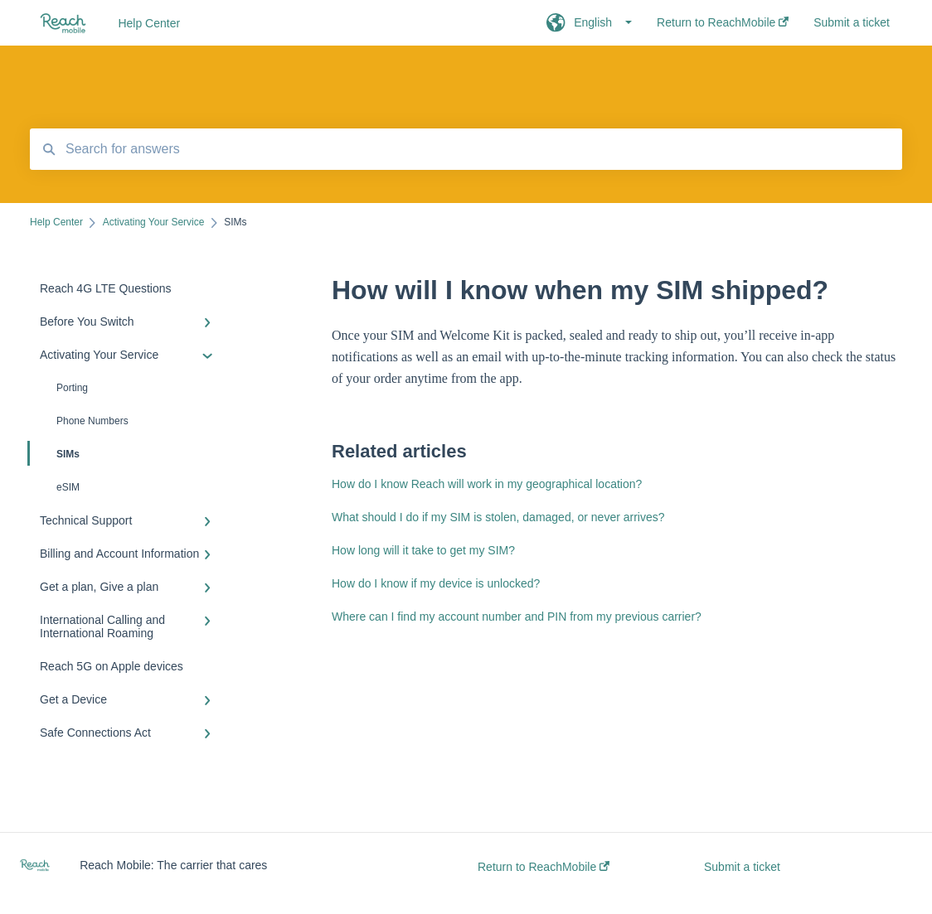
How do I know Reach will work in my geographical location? (487, 484)
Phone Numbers (92, 421)
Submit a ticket (742, 866)
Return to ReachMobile (543, 866)
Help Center (149, 23)
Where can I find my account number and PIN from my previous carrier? (516, 616)
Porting (72, 388)
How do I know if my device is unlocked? (436, 583)
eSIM (68, 487)
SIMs (55, 453)
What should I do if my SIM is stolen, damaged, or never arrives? (498, 517)
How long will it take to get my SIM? (423, 550)
